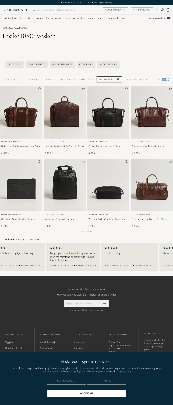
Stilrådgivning (141, 10)
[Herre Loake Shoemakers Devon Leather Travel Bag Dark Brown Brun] (152, 185)
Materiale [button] (68, 79)
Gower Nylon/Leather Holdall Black (105, 146)
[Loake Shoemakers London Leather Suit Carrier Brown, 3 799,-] (65, 120)
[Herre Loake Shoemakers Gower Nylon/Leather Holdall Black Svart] (108, 112)
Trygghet (9, 342)
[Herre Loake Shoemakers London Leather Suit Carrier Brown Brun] (65, 112)
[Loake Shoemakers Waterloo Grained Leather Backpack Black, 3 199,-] (65, 193)
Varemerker (78, 18)
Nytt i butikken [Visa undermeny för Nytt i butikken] (11, 18)
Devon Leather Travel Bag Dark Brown (149, 219)
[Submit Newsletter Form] (105, 303)
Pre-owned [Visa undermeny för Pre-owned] (112, 18)
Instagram (79, 342)
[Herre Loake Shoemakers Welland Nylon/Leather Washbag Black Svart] (108, 185)
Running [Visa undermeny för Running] (101, 18)
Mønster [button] (87, 79)
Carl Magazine (157, 18)
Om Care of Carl (13, 348)
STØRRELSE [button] (33, 79)
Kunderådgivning (115, 10)
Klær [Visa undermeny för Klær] (22, 18)
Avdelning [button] (13, 79)
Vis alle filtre (109, 79)
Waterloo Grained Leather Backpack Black (59, 219)
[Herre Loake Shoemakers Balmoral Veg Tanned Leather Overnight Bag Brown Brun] (152, 112)
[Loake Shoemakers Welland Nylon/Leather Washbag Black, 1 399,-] (108, 193)
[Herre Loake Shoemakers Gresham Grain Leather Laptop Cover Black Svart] (21, 185)
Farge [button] (51, 79)
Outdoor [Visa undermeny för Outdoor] (91, 18)
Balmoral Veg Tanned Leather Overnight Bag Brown (148, 146)
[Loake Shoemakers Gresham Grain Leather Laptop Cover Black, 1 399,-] (21, 193)
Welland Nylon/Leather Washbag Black (107, 219)
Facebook (79, 348)
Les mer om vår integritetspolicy (86, 310)
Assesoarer (21, 28)
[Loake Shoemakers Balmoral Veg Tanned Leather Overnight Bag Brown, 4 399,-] (152, 120)
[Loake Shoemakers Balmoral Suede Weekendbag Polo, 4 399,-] (21, 120)
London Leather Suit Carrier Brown (65, 146)
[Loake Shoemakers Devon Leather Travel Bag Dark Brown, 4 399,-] (152, 193)
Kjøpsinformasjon (48, 342)
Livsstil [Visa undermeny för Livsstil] (67, 18)
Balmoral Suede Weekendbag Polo (20, 146)
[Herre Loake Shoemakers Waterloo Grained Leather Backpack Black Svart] (65, 185)
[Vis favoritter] (162, 10)
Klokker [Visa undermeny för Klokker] (49, 18)
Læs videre (125, 371)
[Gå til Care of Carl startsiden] (16, 10)
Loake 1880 (8, 28)
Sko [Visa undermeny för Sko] (29, 18)
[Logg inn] (157, 10)
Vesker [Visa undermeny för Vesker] (58, 18)
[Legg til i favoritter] (38, 89)
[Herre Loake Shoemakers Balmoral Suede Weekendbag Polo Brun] (21, 112)
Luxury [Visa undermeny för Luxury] (123, 18)
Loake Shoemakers (11, 142)
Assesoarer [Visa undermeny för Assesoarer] (38, 18)
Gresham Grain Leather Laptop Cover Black (18, 219)
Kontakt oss (46, 348)
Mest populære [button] (137, 79)
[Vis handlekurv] (167, 10)
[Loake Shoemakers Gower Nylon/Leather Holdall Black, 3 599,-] (108, 120)
